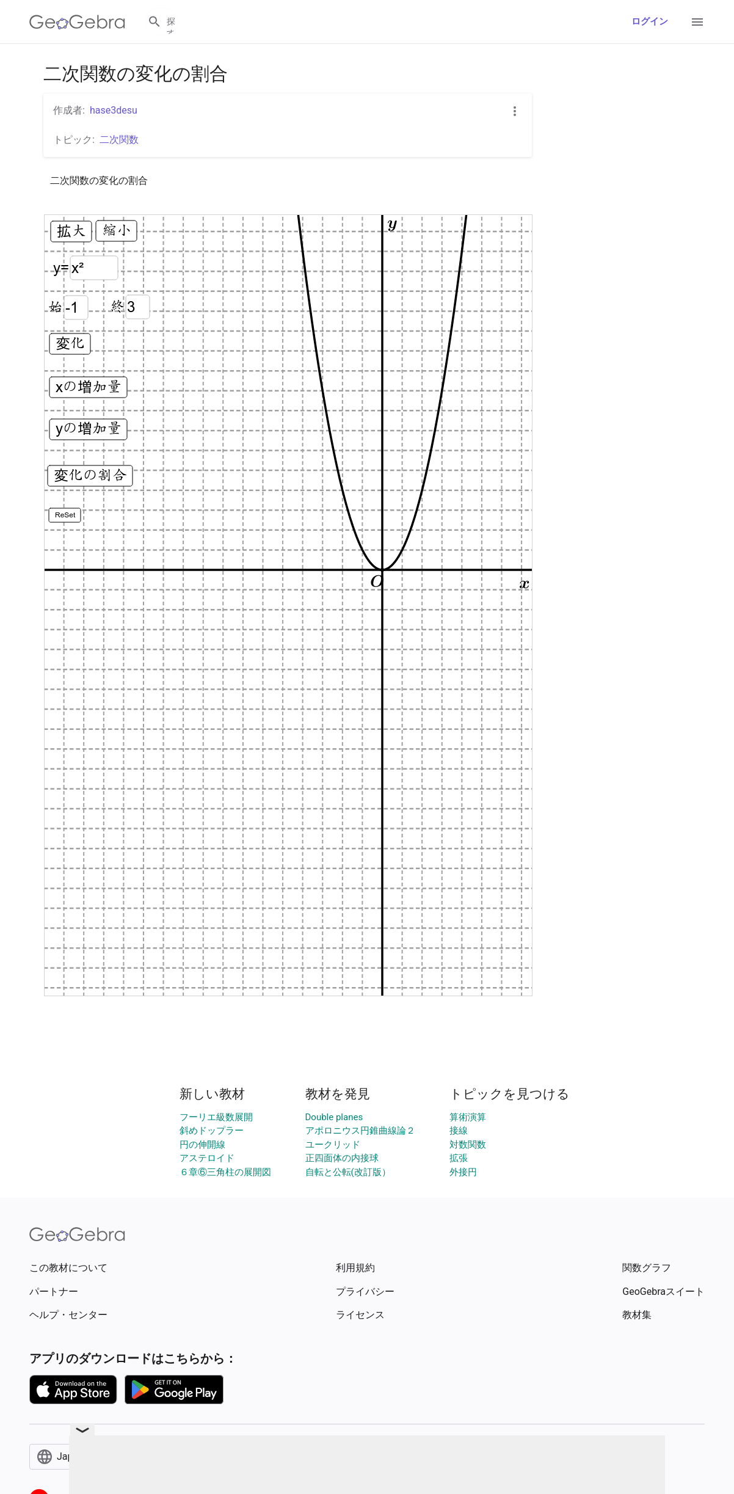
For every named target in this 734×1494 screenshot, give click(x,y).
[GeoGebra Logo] (77, 22)
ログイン (649, 21)
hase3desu (113, 110)
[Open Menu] (697, 22)
